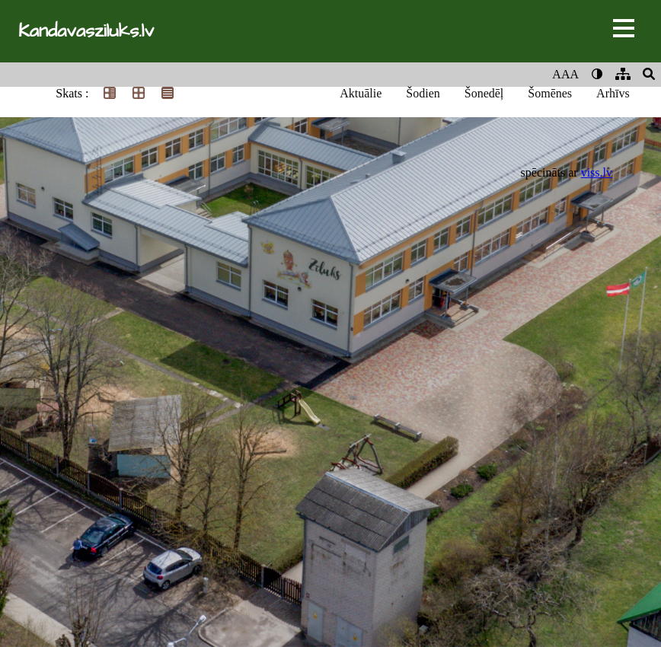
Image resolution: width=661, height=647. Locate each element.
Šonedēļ (484, 93)
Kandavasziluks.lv (86, 31)
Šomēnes (550, 93)
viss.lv (596, 172)
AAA (565, 74)
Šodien (422, 93)
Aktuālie (361, 93)
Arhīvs (613, 93)
